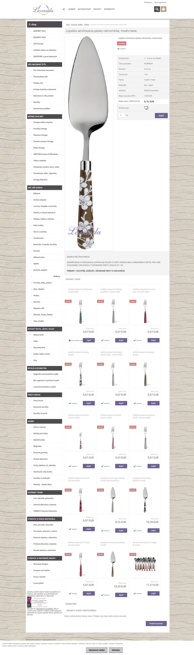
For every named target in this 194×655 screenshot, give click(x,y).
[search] (157, 9)
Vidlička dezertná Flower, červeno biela (79, 543)
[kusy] (122, 115)
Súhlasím (116, 649)
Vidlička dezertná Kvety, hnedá (78, 353)
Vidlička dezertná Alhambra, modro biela (80, 290)
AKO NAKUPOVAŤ (84, 9)
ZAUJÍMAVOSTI (109, 9)
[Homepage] (63, 9)
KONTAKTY (97, 9)
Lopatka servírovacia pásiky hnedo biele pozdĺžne (112, 479)
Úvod (68, 24)
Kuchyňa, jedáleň (77, 24)
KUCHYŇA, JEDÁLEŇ (85, 270)
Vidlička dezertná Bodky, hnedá (143, 353)
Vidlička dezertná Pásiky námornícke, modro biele (111, 353)
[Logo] (43, 9)
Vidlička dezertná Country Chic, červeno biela (144, 290)
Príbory (86, 24)
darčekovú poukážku (44, 608)
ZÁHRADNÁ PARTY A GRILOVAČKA (110, 270)
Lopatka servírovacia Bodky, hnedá (112, 543)
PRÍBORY (71, 270)
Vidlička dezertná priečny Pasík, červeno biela (144, 416)
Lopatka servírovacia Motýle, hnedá (142, 479)
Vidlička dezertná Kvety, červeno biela (78, 416)
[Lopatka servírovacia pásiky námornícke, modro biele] (89, 37)
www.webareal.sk (48, 639)
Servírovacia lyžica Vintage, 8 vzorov (145, 543)
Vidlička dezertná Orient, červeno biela (79, 479)
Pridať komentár (156, 623)
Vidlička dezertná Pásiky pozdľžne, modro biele (111, 290)
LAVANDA (71, 9)
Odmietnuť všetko (97, 649)
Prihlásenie (148, 2)
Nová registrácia (160, 2)
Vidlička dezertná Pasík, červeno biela (110, 416)
